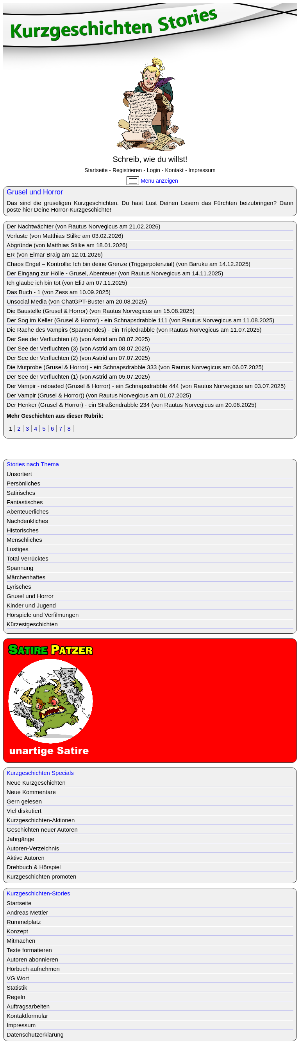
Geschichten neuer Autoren (42, 829)
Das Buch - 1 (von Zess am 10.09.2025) (59, 292)
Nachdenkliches (27, 521)
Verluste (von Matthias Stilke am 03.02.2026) (65, 235)
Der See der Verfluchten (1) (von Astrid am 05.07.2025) (78, 376)
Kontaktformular (27, 1015)
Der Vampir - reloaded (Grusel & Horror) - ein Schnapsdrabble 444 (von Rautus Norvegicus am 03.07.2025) (146, 386)
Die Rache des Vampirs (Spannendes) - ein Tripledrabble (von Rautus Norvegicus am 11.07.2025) (134, 329)
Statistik (17, 987)
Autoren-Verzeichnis (33, 848)
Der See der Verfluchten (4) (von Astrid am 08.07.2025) (78, 339)
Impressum (201, 170)
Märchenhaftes (26, 577)
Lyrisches (19, 586)
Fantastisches (25, 502)
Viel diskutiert (24, 810)
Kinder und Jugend (31, 605)
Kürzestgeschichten (32, 624)
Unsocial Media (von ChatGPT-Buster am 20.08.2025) (77, 301)
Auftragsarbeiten (28, 1006)
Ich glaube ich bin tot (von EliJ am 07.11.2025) (67, 282)
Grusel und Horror (30, 596)
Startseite (95, 170)
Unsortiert (19, 474)
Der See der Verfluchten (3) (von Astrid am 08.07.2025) (78, 348)
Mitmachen (21, 940)
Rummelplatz (24, 921)
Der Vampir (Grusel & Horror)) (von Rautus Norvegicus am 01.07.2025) (99, 395)
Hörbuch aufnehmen (33, 968)
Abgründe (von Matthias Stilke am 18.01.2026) (67, 245)
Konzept (17, 931)
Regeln (16, 997)
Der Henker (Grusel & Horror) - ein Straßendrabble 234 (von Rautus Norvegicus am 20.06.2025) (131, 404)
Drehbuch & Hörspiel (34, 867)
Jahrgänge (20, 839)
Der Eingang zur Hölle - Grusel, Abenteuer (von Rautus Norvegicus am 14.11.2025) (115, 273)
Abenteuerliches (28, 511)
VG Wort (18, 978)
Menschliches (24, 539)
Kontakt (174, 170)
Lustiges (18, 549)
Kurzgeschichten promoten (41, 876)
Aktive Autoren (26, 857)
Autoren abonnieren (32, 959)
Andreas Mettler (27, 912)
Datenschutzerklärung (35, 1034)
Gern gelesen (24, 801)
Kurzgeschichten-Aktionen (41, 820)
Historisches (23, 530)
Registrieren (127, 170)
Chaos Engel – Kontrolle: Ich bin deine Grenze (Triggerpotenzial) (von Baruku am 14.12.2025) (128, 264)
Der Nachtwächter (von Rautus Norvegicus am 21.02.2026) (84, 226)
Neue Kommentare (31, 792)
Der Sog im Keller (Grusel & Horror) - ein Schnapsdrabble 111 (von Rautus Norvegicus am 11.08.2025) (140, 320)
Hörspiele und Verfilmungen (43, 614)
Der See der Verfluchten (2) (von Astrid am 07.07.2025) (78, 357)
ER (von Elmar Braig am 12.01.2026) (55, 254)
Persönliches (23, 483)
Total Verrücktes (27, 558)
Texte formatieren (29, 950)
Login (153, 170)
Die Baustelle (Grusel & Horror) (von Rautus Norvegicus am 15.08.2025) (101, 310)
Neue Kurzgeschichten (36, 782)
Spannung (20, 567)
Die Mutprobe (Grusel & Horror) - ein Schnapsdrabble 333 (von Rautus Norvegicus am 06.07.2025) (135, 367)
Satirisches (21, 492)
